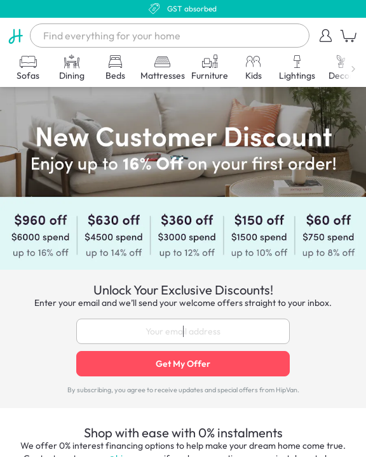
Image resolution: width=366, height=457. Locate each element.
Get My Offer (183, 363)
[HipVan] (14, 35)
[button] (326, 35)
